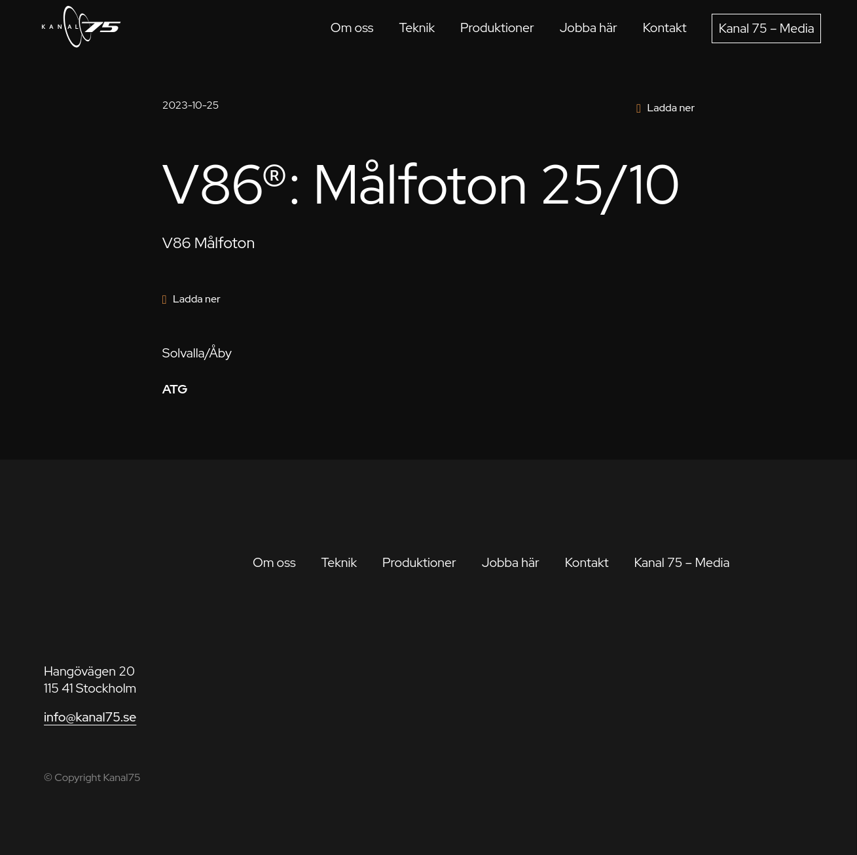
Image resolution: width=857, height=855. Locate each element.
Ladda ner (671, 108)
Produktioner (497, 27)
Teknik (417, 27)
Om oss (352, 27)
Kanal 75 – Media (766, 28)
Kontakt (665, 27)
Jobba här (588, 27)
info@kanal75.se (90, 716)
